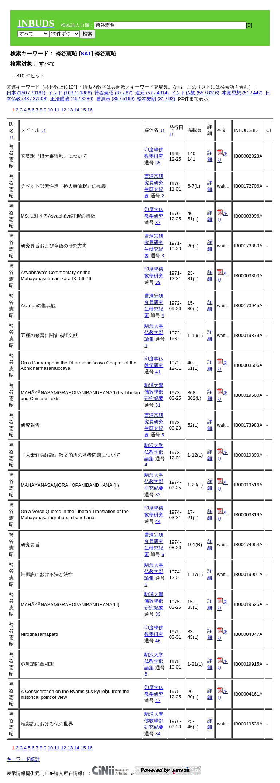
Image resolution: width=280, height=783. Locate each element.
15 (83, 110)
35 (157, 162)
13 (70, 110)
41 (157, 372)
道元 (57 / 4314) (152, 92)
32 (157, 494)
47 (157, 700)
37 (157, 222)
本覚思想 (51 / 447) (242, 92)
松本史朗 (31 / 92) (156, 98)
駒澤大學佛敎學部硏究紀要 (153, 392)
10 (50, 110)
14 (76, 110)
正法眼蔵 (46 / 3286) (72, 98)
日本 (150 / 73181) (26, 92)
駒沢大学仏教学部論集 (153, 332)
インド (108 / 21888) (70, 92)
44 (157, 521)
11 (56, 110)
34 (157, 733)
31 (157, 405)
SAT (86, 53)
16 (89, 110)
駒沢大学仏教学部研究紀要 (153, 481)
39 (157, 282)
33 (157, 614)
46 (157, 640)
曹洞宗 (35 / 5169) (115, 98)
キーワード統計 (23, 759)
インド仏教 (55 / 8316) (195, 92)
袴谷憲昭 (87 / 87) (113, 92)
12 (63, 110)
